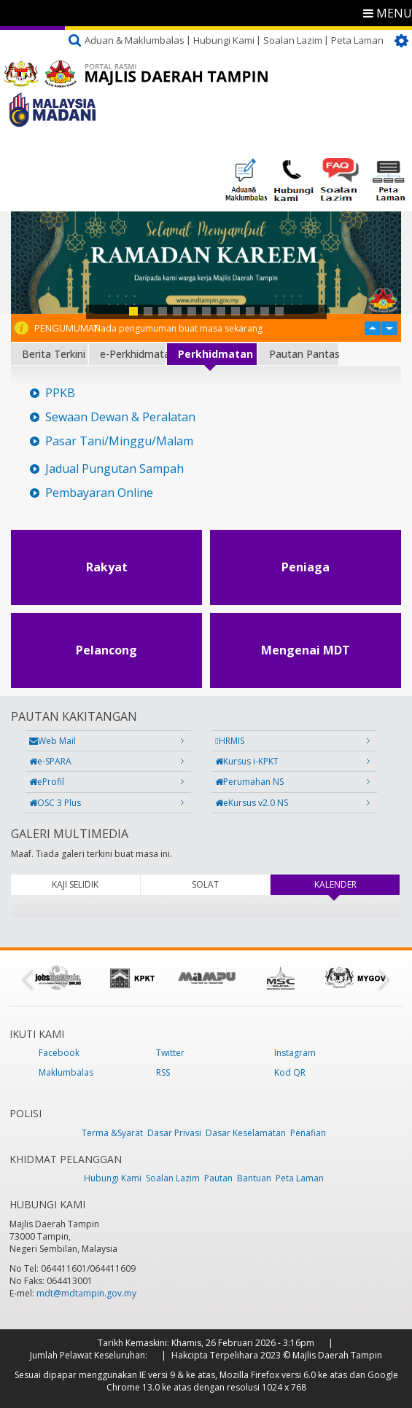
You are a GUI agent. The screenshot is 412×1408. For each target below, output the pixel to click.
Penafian (308, 1133)
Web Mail (52, 741)
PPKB (60, 393)
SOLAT (205, 884)
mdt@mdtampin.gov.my (86, 1293)
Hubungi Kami (223, 40)
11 (279, 311)
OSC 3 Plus (55, 803)
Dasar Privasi (174, 1133)
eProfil (46, 781)
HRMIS (229, 741)
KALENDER (354, 884)
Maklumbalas (66, 1072)
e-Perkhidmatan (133, 354)
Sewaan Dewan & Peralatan (120, 417)
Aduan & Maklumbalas (134, 40)
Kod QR (290, 1072)
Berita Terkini (53, 354)
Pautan (218, 1178)
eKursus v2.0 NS (251, 803)
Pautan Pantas (303, 354)
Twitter (170, 1053)
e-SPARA (50, 761)
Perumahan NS (249, 781)
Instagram (295, 1053)
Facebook (59, 1053)
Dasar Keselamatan (246, 1133)
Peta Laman (357, 40)
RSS (163, 1072)
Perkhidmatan (215, 354)
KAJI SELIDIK (75, 884)
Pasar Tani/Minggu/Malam (119, 441)
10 (264, 311)
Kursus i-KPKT (247, 761)
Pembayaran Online (99, 493)
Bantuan (254, 1178)
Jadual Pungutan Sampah (114, 469)
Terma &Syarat (112, 1133)
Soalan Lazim (292, 40)
